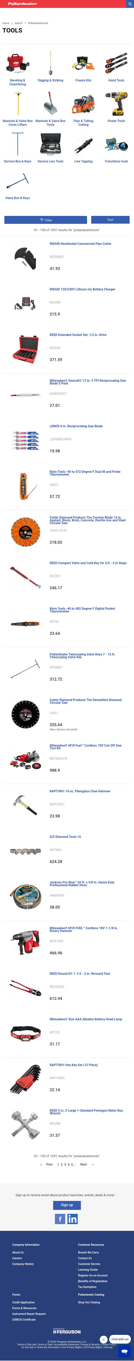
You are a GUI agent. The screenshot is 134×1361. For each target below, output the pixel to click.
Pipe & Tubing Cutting (83, 123)
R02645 (55, 348)
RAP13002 (57, 1078)
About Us (18, 1252)
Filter (45, 219)
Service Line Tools (50, 161)
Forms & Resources (24, 1308)
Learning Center (88, 1269)
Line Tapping (83, 161)
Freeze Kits (83, 80)
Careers (17, 1258)
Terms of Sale (45, 1344)
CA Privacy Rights (92, 1347)
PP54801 (56, 667)
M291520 (56, 941)
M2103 (55, 1032)
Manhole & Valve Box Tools (50, 123)
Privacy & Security (90, 1344)
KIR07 (54, 484)
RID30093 (57, 256)
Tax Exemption (87, 1287)
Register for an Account (92, 1275)
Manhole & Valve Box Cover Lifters (18, 123)
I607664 (55, 850)
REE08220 (57, 986)
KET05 (54, 621)
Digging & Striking (50, 80)
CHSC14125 (58, 530)
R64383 (55, 302)
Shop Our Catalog (89, 1302)
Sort (110, 220)
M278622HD (59, 758)
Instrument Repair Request (29, 1313)
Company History (23, 1264)
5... (73, 1164)
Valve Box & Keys (17, 198)
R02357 (55, 576)
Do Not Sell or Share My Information (40, 1347)
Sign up (67, 1205)
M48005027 (58, 393)
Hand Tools (116, 80)
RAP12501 (57, 804)
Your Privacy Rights (71, 1347)
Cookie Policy (108, 1344)
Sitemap (108, 1347)
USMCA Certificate (24, 1319)
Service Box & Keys (17, 161)
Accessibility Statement (66, 1344)
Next (83, 1164)
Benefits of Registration (92, 1281)
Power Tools (116, 121)
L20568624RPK (61, 439)
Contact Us (85, 1258)
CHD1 (54, 713)
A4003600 (57, 895)
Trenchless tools (116, 161)
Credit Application (23, 1302)
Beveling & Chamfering (17, 82)
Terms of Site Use (26, 1344)
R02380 (55, 1123)
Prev (49, 1164)
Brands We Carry (88, 1252)
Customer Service (89, 1264)
